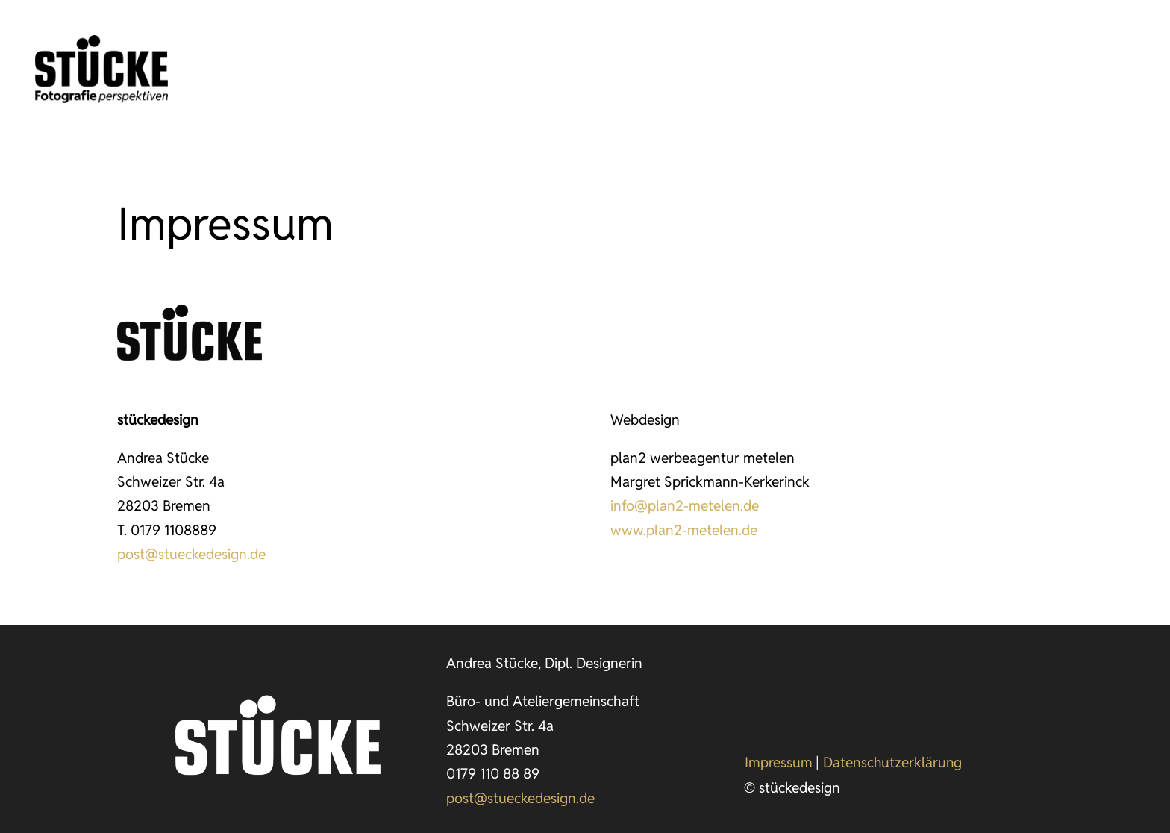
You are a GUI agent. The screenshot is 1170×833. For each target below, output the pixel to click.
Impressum (778, 762)
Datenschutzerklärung (892, 762)
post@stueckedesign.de (191, 554)
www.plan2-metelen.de (683, 530)
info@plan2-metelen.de (684, 505)
